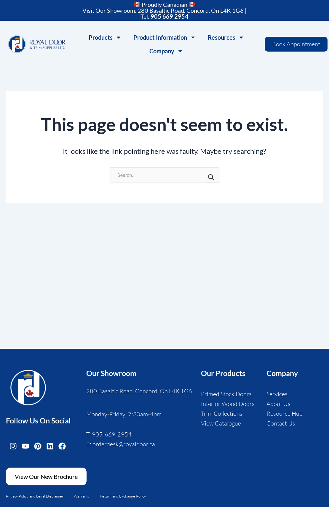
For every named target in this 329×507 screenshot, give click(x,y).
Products (105, 37)
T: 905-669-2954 (109, 434)
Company (166, 51)
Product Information (164, 37)
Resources (226, 37)
